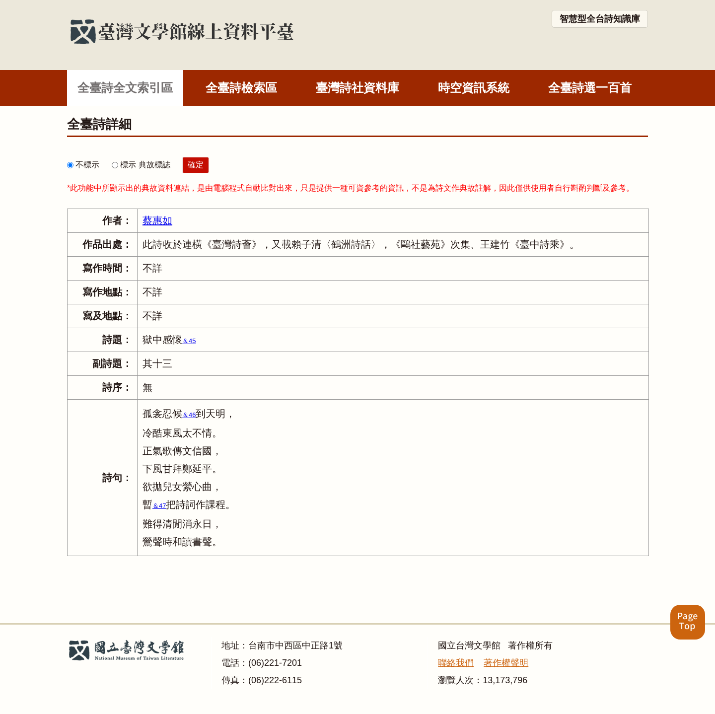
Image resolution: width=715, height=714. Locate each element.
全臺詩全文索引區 (125, 87)
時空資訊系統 (473, 87)
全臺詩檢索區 (241, 87)
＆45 (189, 341)
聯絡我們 (456, 663)
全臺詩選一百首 (590, 87)
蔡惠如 (157, 220)
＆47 (159, 505)
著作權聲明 (506, 663)
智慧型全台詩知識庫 (600, 19)
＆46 (189, 415)
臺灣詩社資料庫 (357, 87)
